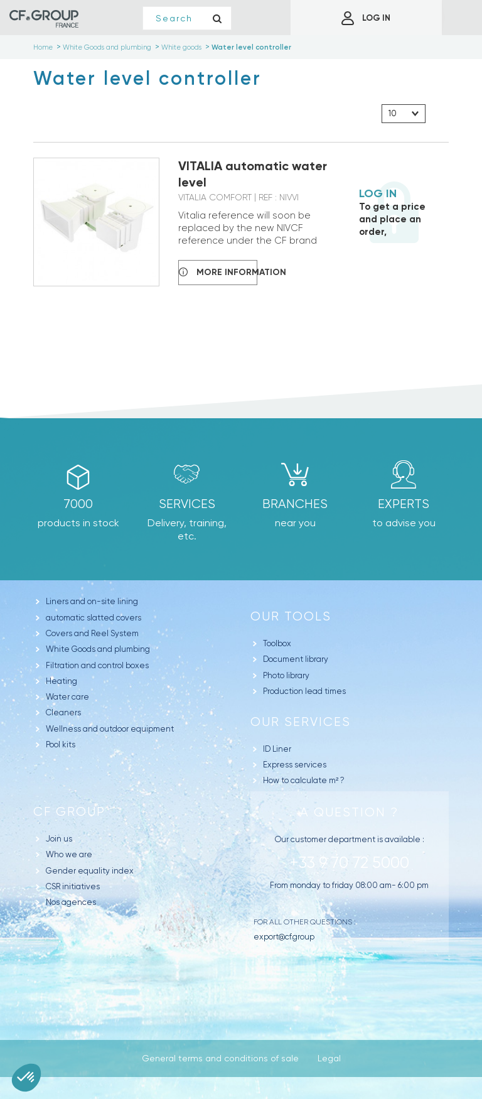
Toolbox (277, 643)
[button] (26, 1078)
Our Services (300, 722)
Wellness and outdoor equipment (110, 729)
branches (295, 504)
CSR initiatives (73, 886)
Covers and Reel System (92, 633)
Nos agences (71, 902)
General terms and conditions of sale (220, 1058)
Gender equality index (90, 870)
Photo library (286, 675)
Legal (329, 1058)
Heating (61, 681)
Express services (294, 764)
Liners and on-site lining (92, 601)
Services (187, 504)
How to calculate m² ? (304, 780)
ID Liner (277, 749)
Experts (403, 504)
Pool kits (60, 744)
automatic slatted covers (93, 617)
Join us (59, 838)
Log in (378, 193)
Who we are (69, 854)
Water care (67, 696)
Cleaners (63, 712)
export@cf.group (284, 936)
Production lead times (304, 691)
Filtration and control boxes (97, 665)
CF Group (69, 811)
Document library (295, 659)
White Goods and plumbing (98, 649)
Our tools (290, 616)
